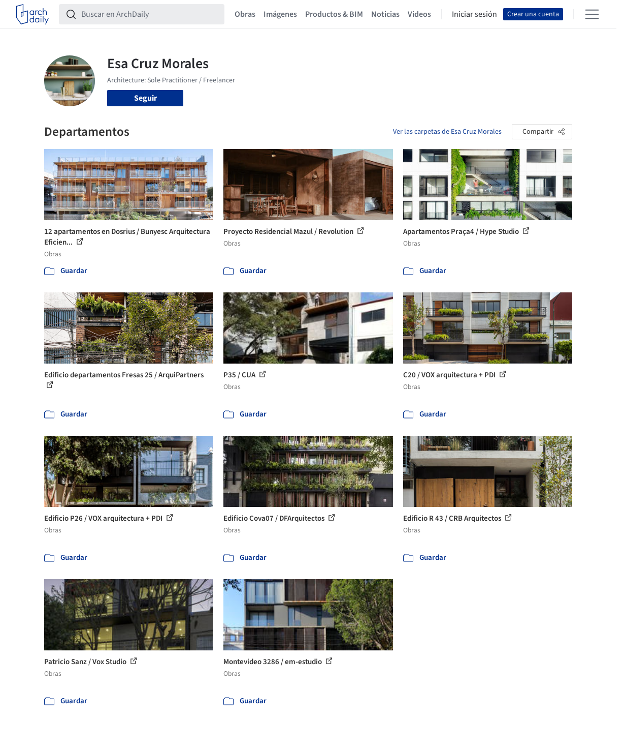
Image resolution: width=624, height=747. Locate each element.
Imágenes (280, 14)
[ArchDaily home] (32, 14)
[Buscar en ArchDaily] (149, 14)
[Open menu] (592, 14)
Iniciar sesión (474, 14)
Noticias (385, 14)
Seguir (145, 98)
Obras (245, 14)
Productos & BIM (334, 14)
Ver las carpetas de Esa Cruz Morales (447, 131)
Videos (419, 14)
